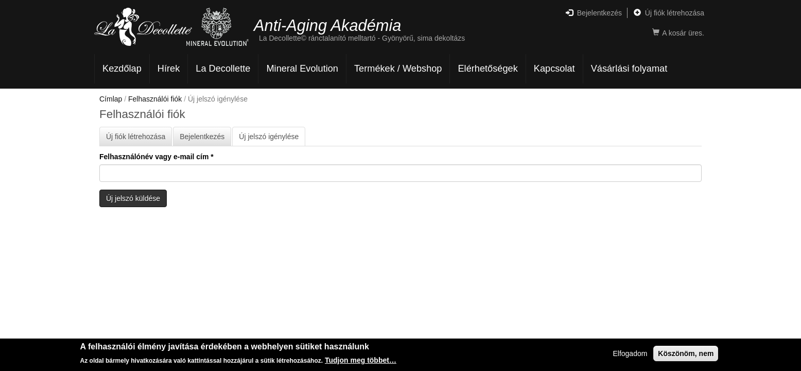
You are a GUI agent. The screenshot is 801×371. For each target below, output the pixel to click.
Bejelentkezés (594, 13)
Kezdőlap (122, 68)
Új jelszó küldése (133, 198)
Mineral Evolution (302, 68)
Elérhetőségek (487, 68)
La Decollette (223, 68)
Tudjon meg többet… (360, 361)
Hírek (169, 68)
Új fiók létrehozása (669, 13)
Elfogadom (630, 354)
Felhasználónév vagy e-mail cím (156, 157)
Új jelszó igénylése (272, 138)
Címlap (110, 99)
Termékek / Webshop (398, 68)
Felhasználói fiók (155, 99)
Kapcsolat (554, 68)
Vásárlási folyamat (629, 68)
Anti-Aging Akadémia (327, 24)
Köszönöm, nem (685, 354)
